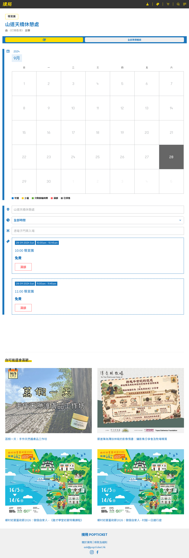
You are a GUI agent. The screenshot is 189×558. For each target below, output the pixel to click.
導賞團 (12, 16)
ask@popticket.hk (94, 547)
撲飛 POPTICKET (94, 534)
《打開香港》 (16, 30)
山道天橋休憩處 (22, 24)
